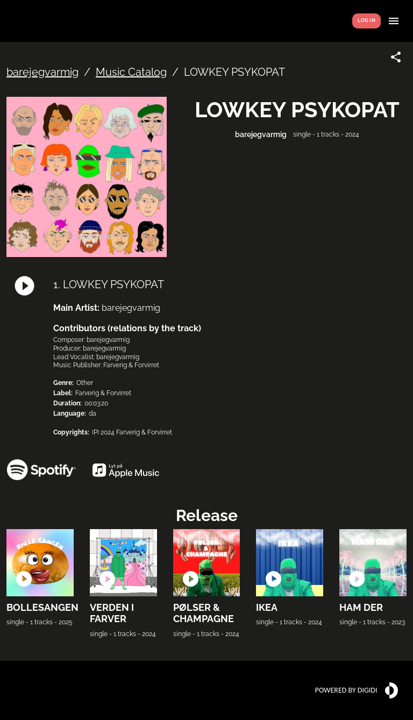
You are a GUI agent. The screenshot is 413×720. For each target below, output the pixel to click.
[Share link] (396, 57)
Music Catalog (131, 72)
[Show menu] (394, 21)
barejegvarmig (42, 72)
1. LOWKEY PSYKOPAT (108, 284)
